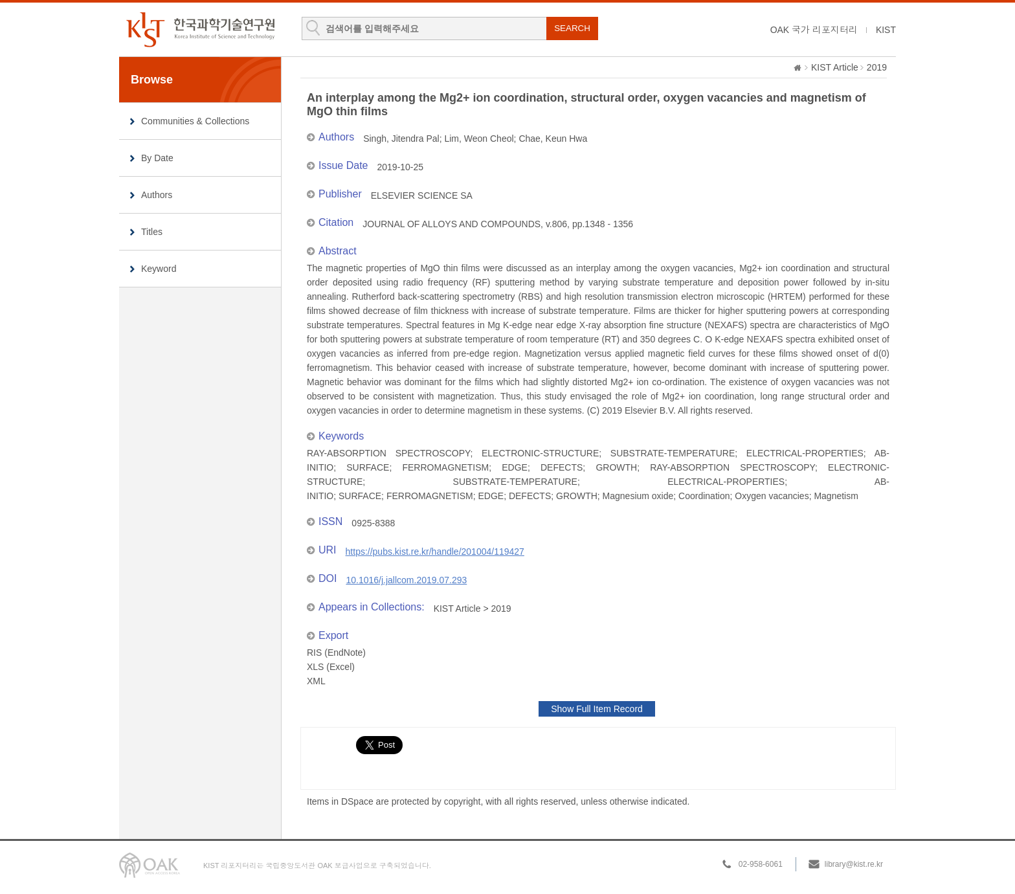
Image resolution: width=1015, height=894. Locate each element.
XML (316, 681)
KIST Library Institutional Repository (200, 29)
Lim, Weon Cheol (478, 138)
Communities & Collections (195, 121)
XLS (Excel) (331, 667)
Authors (156, 195)
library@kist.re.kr (854, 864)
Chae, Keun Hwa (553, 138)
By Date (157, 158)
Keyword (158, 268)
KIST (886, 30)
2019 (877, 67)
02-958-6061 (761, 864)
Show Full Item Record (597, 709)
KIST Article (834, 67)
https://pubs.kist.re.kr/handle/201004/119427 (435, 551)
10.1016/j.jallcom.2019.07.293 (406, 580)
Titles (151, 232)
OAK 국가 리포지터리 (814, 30)
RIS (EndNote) (336, 652)
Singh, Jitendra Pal (401, 138)
